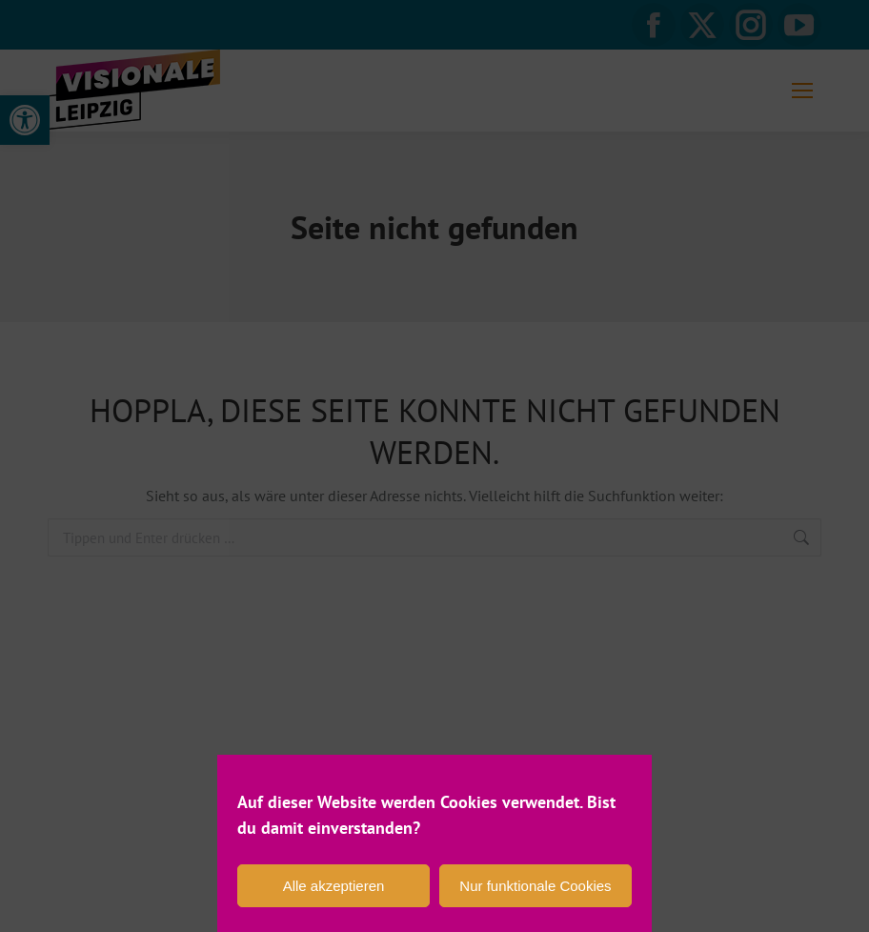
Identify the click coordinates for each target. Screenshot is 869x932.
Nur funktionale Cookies (535, 886)
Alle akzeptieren (334, 886)
